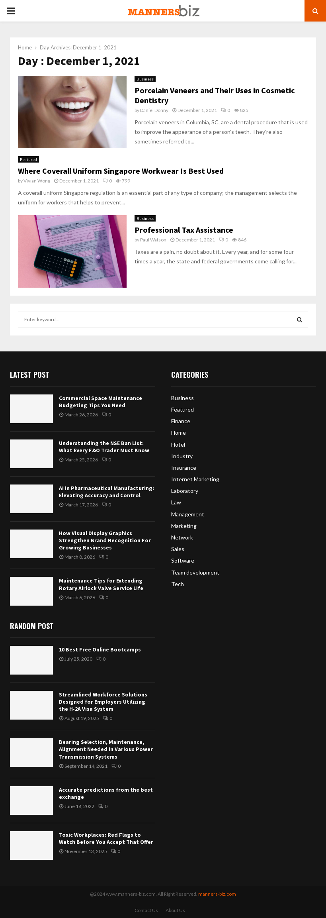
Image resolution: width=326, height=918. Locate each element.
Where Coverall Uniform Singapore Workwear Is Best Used (121, 171)
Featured (28, 159)
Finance (180, 421)
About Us (175, 910)
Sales (177, 548)
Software (182, 560)
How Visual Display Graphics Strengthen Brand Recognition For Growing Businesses (105, 540)
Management (187, 514)
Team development (195, 572)
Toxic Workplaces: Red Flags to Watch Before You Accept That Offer (106, 838)
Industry (182, 456)
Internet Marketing (195, 479)
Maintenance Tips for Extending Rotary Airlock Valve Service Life (101, 584)
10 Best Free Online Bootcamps (100, 649)
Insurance (183, 467)
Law (176, 502)
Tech (177, 584)
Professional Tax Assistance (184, 230)
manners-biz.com (217, 894)
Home (178, 432)
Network (182, 537)
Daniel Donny (154, 110)
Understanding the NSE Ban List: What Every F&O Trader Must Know (104, 446)
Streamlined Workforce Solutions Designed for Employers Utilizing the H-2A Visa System (103, 701)
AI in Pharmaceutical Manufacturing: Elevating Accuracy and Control (106, 491)
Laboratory (184, 490)
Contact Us (146, 910)
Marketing (184, 525)
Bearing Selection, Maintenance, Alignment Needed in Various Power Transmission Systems (106, 749)
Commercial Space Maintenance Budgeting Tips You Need (100, 401)
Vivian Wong (36, 181)
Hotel (178, 444)
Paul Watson (153, 240)
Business (145, 78)
